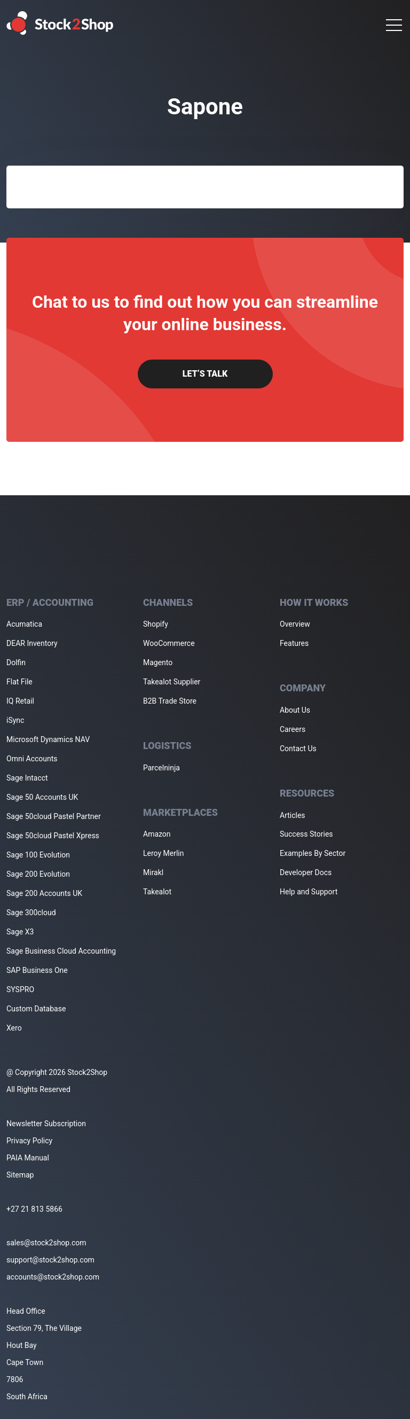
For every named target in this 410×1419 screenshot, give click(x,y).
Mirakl (153, 872)
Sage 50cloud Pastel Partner (53, 816)
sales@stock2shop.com (46, 1242)
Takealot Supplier (171, 681)
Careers (292, 729)
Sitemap (20, 1175)
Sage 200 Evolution (38, 874)
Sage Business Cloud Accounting (61, 951)
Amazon (157, 834)
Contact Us (298, 748)
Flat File (19, 681)
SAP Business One (37, 970)
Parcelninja (161, 767)
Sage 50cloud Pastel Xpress (52, 835)
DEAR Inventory (32, 643)
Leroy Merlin (163, 853)
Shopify (155, 624)
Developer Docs (306, 872)
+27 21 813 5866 (34, 1209)
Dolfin (16, 662)
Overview (295, 624)
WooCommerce (169, 643)
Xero (14, 1028)
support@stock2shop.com (50, 1260)
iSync (15, 720)
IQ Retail (20, 701)
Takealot (157, 891)
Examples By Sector (312, 853)
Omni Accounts (32, 758)
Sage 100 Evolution (38, 855)
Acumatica (24, 624)
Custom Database (36, 1008)
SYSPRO (20, 989)
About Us (295, 710)
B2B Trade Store (169, 701)
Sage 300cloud (31, 912)
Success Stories (306, 834)
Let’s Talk (205, 374)
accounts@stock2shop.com (52, 1277)
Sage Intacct (27, 778)
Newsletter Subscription (46, 1123)
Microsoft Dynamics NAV (48, 739)
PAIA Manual (27, 1157)
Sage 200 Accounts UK (44, 893)
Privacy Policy (29, 1140)
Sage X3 (20, 931)
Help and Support (308, 891)
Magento (157, 662)
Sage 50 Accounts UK (42, 797)
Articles (292, 815)
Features (294, 643)
